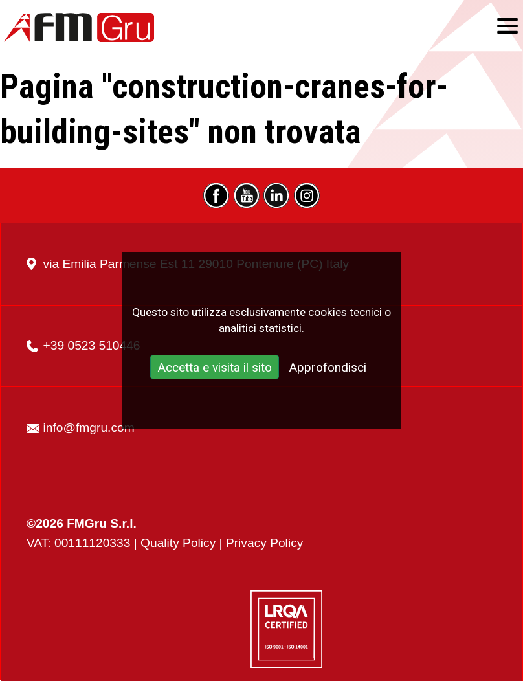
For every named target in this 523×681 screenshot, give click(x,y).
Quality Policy (178, 543)
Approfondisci (327, 368)
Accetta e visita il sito (214, 368)
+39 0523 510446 (91, 345)
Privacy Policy (264, 543)
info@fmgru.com (89, 427)
